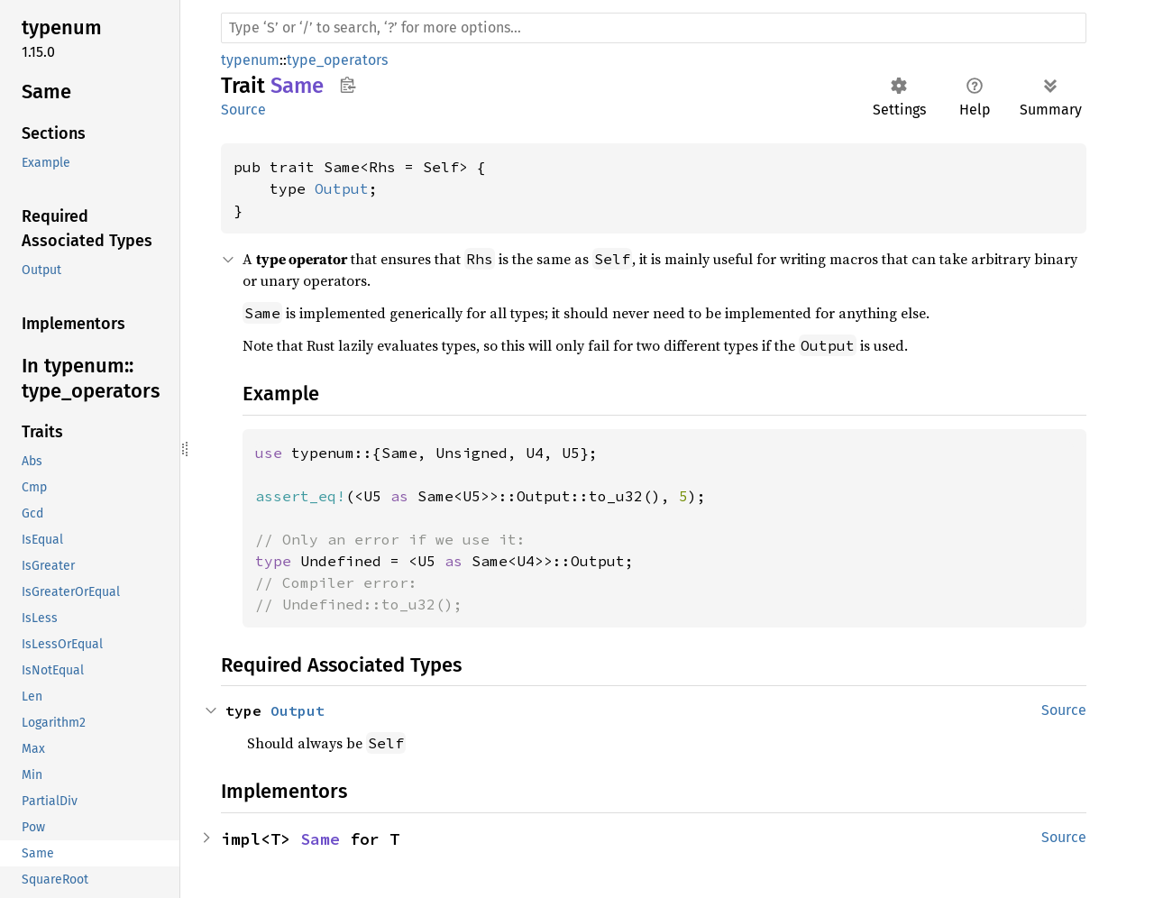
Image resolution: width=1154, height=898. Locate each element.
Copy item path (347, 84)
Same (320, 839)
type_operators (337, 60)
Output (342, 188)
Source (243, 109)
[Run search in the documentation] (653, 28)
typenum (250, 60)
